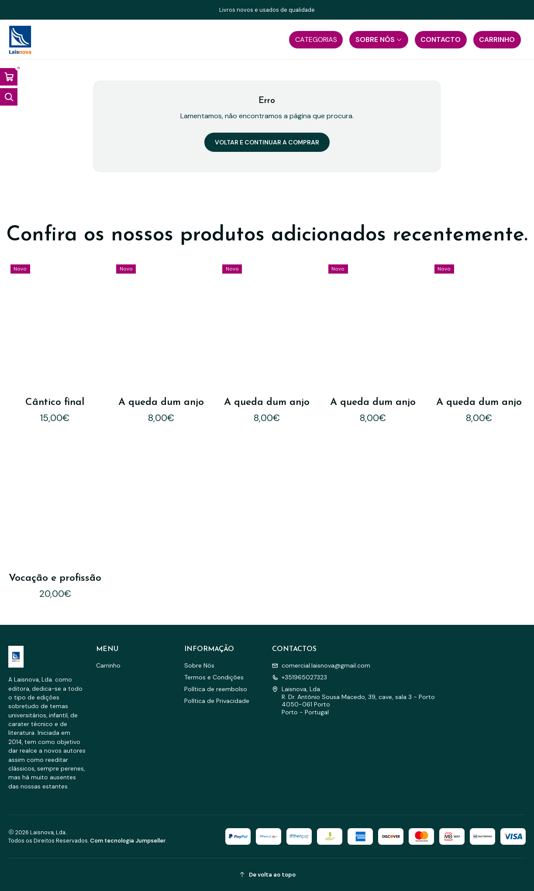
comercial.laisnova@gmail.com (321, 665)
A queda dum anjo (161, 403)
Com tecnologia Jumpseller (128, 840)
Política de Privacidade (216, 701)
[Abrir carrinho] (8, 77)
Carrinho (108, 665)
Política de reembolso (215, 689)
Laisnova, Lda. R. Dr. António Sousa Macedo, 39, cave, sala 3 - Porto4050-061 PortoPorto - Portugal (353, 700)
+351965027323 (299, 677)
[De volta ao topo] (267, 875)
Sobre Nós (199, 665)
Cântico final (54, 403)
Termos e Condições (214, 677)
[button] (316, 39)
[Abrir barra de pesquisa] (8, 97)
